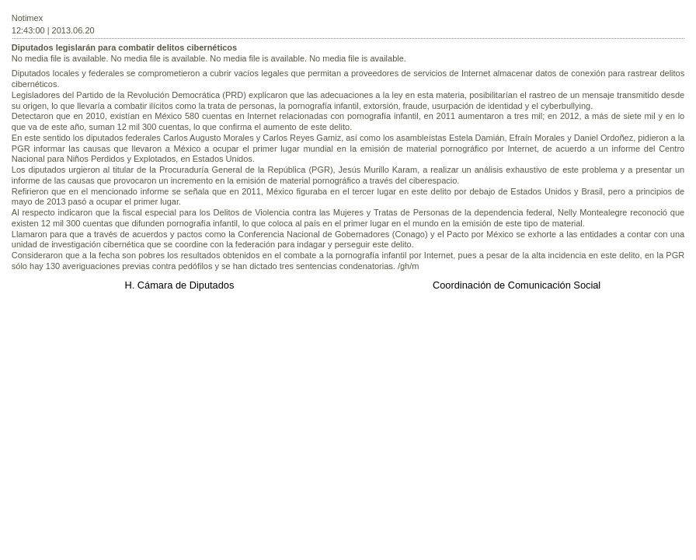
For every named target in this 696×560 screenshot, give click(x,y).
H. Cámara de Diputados (179, 285)
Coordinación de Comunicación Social (516, 285)
